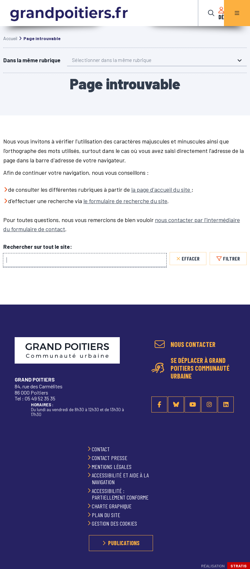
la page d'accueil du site (161, 196)
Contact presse (110, 457)
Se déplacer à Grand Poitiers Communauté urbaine (200, 368)
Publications (124, 543)
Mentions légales (112, 466)
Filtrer (231, 265)
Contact (101, 449)
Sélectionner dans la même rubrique (111, 66)
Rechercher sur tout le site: (37, 253)
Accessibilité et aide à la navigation (120, 479)
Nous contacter (193, 344)
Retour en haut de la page (237, 340)
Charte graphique (112, 506)
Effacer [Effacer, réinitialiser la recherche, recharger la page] (191, 265)
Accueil (10, 45)
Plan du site (106, 514)
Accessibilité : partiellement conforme (121, 494)
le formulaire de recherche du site (125, 207)
